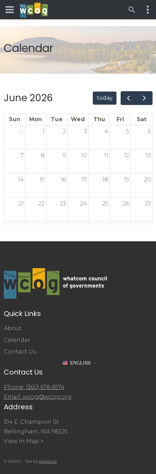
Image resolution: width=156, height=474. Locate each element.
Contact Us (20, 351)
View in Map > (24, 441)
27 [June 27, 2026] (148, 203)
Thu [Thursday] (99, 119)
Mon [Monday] (35, 119)
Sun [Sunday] (14, 119)
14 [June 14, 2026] (21, 179)
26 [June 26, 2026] (126, 203)
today (105, 98)
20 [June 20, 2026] (147, 179)
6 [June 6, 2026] (149, 131)
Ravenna (48, 461)
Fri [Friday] (120, 119)
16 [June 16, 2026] (63, 179)
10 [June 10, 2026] (84, 155)
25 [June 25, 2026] (105, 203)
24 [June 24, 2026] (83, 203)
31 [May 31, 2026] (21, 131)
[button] (78, 363)
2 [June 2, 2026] (64, 131)
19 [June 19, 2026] (126, 179)
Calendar (17, 340)
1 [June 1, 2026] (44, 131)
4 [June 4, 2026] (106, 131)
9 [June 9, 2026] (64, 155)
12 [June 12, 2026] (126, 155)
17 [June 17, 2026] (84, 179)
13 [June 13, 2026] (148, 155)
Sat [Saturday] (141, 119)
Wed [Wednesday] (78, 119)
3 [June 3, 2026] (85, 131)
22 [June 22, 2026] (41, 203)
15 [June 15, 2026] (42, 179)
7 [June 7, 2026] (22, 155)
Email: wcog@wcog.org (37, 396)
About (13, 328)
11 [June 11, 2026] (106, 155)
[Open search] (132, 9)
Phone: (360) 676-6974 (34, 387)
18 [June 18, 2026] (105, 179)
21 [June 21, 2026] (21, 203)
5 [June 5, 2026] (127, 131)
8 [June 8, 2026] (43, 155)
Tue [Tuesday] (57, 119)
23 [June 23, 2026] (63, 203)
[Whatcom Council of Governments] (45, 10)
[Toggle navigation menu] (9, 9)
